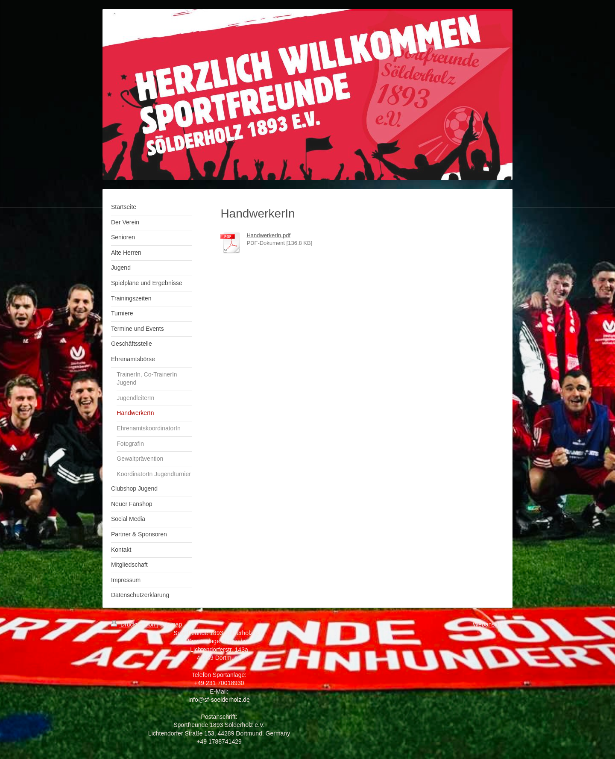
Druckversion (134, 624)
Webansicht (488, 624)
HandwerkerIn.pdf (268, 235)
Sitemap (171, 624)
